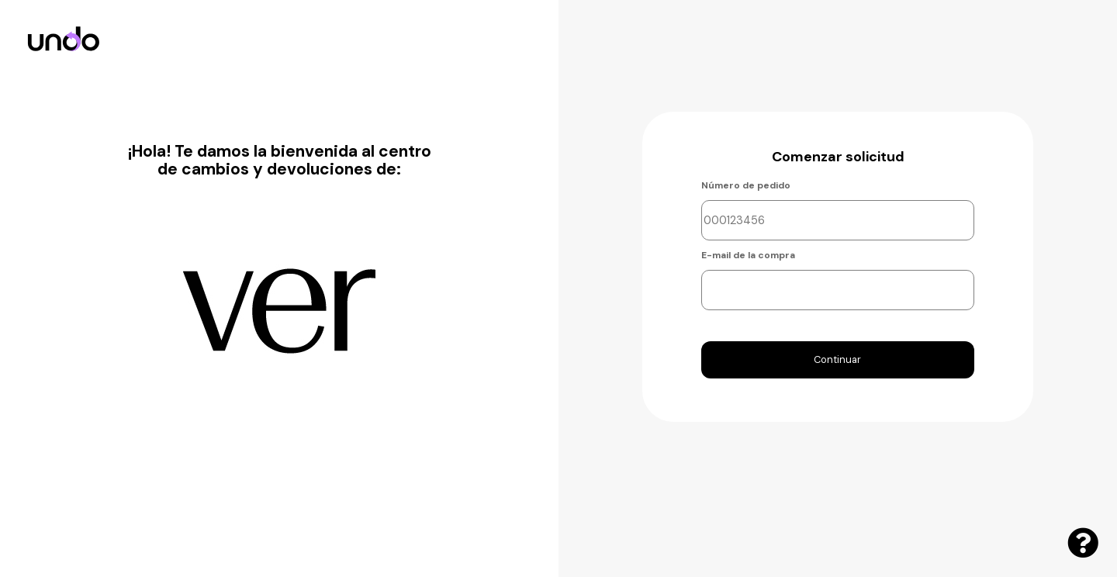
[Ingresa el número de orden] (838, 220)
